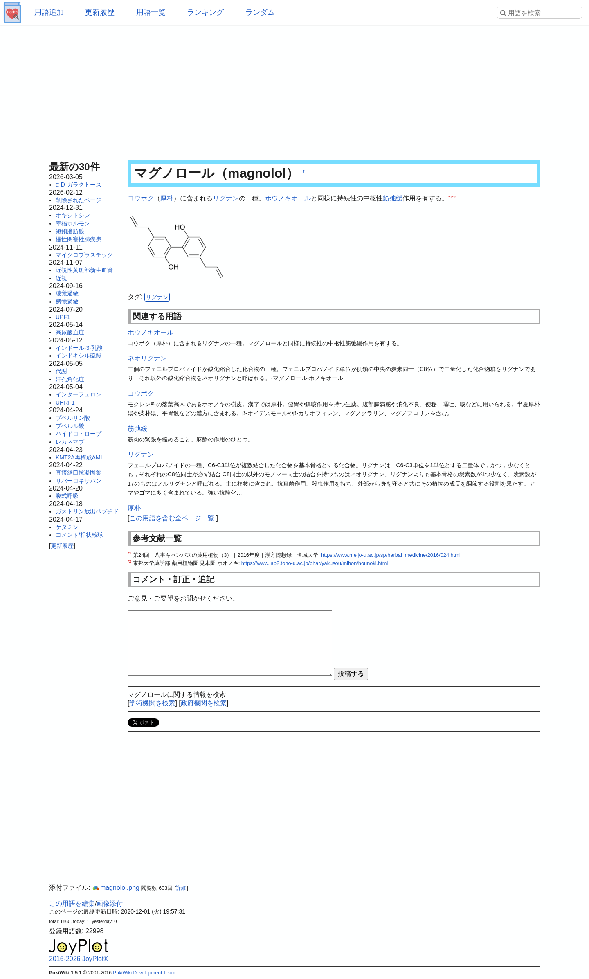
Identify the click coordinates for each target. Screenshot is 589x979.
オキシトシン (73, 215)
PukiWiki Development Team (144, 973)
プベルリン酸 (73, 417)
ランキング (205, 12)
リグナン (226, 198)
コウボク (141, 198)
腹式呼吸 (67, 496)
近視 (61, 278)
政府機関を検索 (204, 703)
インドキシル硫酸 (78, 355)
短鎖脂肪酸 (70, 231)
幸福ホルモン (73, 223)
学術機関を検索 (152, 703)
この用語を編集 (72, 903)
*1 (450, 196)
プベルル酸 (70, 426)
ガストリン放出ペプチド (87, 511)
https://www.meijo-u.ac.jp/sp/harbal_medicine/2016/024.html (391, 555)
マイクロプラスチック (84, 255)
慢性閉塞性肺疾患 (78, 239)
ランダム (260, 12)
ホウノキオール (288, 198)
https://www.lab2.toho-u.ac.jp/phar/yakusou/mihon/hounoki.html (314, 563)
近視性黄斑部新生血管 (84, 270)
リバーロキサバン (78, 480)
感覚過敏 (67, 301)
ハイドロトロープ (78, 433)
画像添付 (110, 903)
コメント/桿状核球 (79, 534)
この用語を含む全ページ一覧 (171, 518)
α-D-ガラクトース (78, 184)
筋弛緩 (392, 198)
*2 (454, 196)
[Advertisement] (294, 90)
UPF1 (63, 317)
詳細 (181, 888)
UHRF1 (65, 402)
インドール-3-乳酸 (79, 347)
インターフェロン (78, 394)
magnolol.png (115, 887)
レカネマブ (70, 442)
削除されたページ (78, 200)
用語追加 (49, 12)
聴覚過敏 (67, 293)
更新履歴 (100, 12)
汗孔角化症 (70, 379)
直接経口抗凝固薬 (78, 472)
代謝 (61, 371)
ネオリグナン (147, 358)
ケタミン (67, 527)
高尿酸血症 (70, 332)
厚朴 (166, 198)
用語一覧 (151, 12)
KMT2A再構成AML (79, 457)
